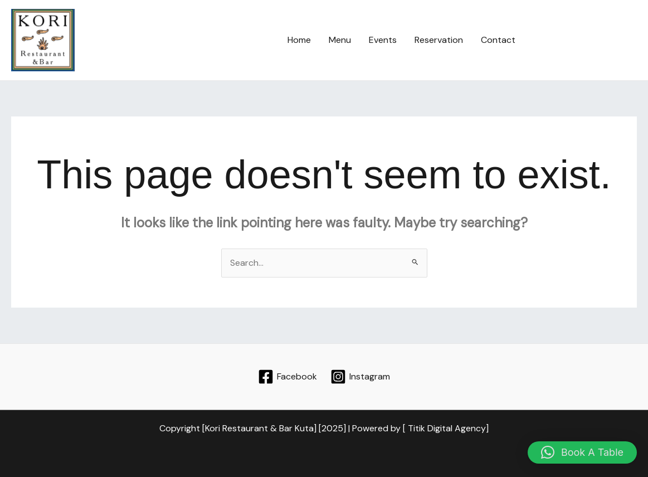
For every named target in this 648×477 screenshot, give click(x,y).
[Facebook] (287, 376)
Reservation (439, 40)
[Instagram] (360, 376)
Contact (498, 40)
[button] (586, 40)
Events (383, 40)
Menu (340, 40)
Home (299, 40)
